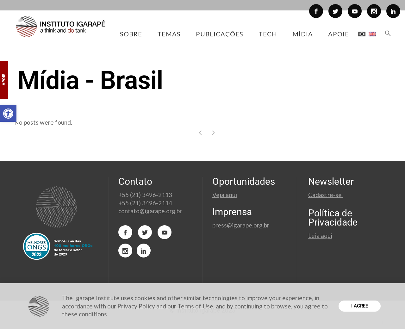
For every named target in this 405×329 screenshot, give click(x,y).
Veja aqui (224, 194)
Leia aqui (320, 235)
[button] (8, 113)
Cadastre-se (325, 194)
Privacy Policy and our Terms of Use (165, 306)
